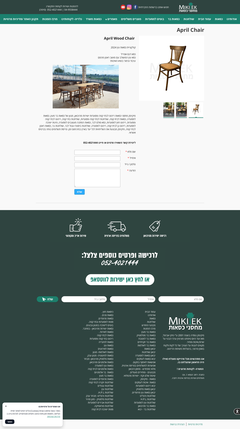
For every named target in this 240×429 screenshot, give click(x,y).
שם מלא (131, 151)
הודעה (131, 170)
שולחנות (189, 19)
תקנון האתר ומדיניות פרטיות (20, 19)
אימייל (132, 158)
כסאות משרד (93, 19)
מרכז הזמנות (49, 19)
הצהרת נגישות (177, 424)
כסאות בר (174, 19)
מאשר (9, 422)
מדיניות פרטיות (195, 424)
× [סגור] (6, 406)
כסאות (219, 19)
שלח (79, 192)
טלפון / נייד (130, 164)
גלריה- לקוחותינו (71, 19)
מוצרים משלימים (131, 19)
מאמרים (112, 19)
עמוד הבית (204, 19)
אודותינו (232, 19)
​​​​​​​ (120, 279)
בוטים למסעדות (154, 19)
